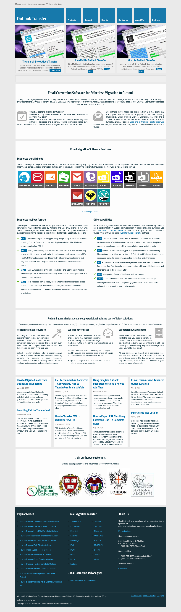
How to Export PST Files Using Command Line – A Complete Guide (109, 420)
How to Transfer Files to (35, 545)
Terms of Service (149, 595)
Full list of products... (90, 211)
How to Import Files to (35, 550)
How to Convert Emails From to (39, 536)
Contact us (122, 569)
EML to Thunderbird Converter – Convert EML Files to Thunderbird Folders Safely (71, 384)
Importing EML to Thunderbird (33, 410)
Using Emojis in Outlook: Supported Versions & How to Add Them (108, 384)
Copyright (160, 595)
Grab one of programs (147, 122)
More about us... (125, 531)
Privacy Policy (136, 595)
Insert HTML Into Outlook (144, 412)
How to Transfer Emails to (38, 526)
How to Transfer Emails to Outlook (39, 522)
